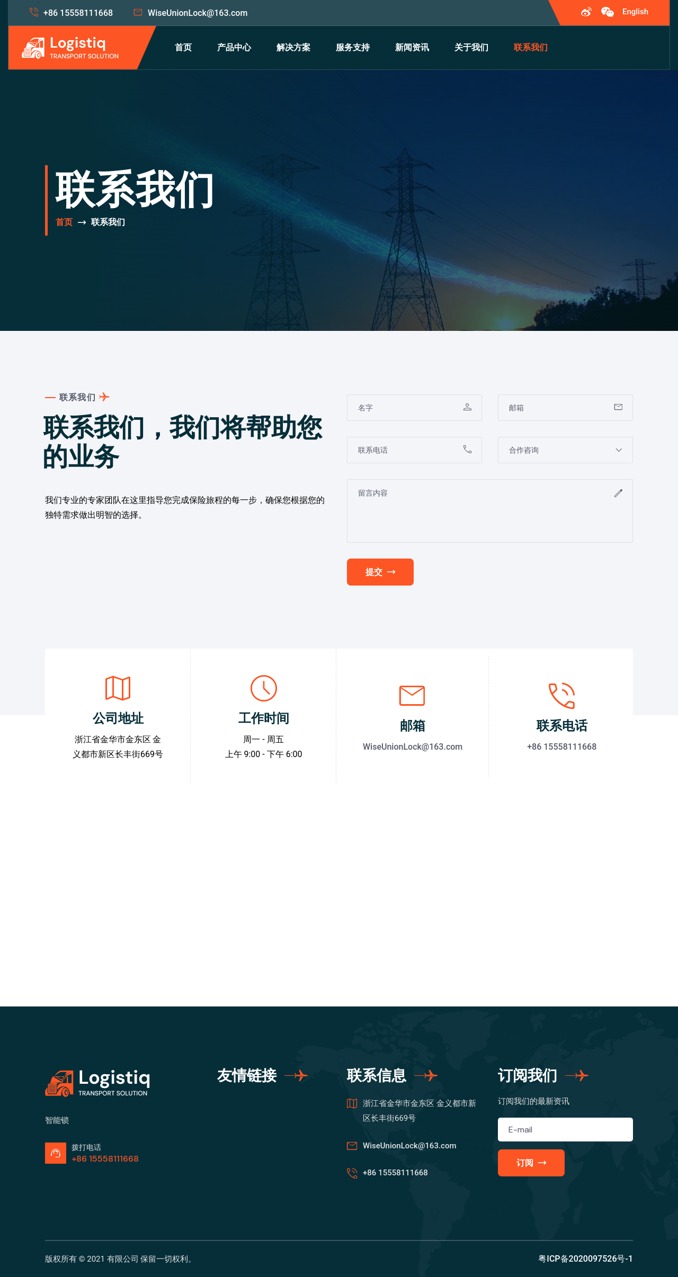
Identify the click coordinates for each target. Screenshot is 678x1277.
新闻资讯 (412, 47)
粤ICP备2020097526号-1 (585, 1259)
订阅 (531, 1162)
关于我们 (471, 47)
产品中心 (234, 47)
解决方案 (293, 47)
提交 (380, 572)
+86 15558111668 (78, 13)
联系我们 (531, 47)
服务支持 (353, 47)
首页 (183, 47)
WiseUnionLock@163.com (197, 13)
